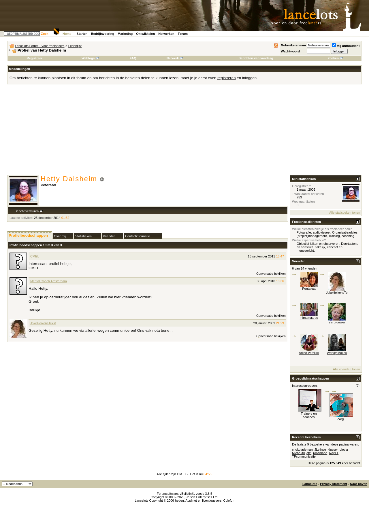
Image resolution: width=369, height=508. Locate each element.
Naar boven (358, 484)
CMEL (34, 256)
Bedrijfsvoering (102, 33)
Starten (82, 33)
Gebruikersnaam (293, 45)
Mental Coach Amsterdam (48, 281)
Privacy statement (333, 484)
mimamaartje (309, 317)
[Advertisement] (184, 131)
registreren (226, 78)
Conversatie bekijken (271, 273)
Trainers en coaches (309, 415)
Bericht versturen (27, 211)
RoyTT (333, 453)
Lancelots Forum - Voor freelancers (40, 46)
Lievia (344, 449)
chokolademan (302, 449)
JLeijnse (320, 449)
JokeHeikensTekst (43, 323)
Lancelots (309, 484)
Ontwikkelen (145, 33)
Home (67, 33)
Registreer (34, 58)
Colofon (228, 500)
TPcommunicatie (304, 456)
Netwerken (166, 33)
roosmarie (320, 453)
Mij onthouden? (346, 46)
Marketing (125, 33)
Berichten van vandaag (255, 58)
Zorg (340, 419)
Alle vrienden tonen (346, 369)
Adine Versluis (309, 353)
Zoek (44, 33)
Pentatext (308, 288)
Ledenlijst (75, 46)
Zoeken (335, 58)
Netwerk (175, 58)
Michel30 (298, 453)
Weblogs (90, 58)
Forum (183, 33)
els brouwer (337, 322)
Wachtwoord (290, 51)
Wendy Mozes (337, 353)
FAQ (133, 58)
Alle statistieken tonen (344, 212)
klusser (333, 449)
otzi (308, 453)
